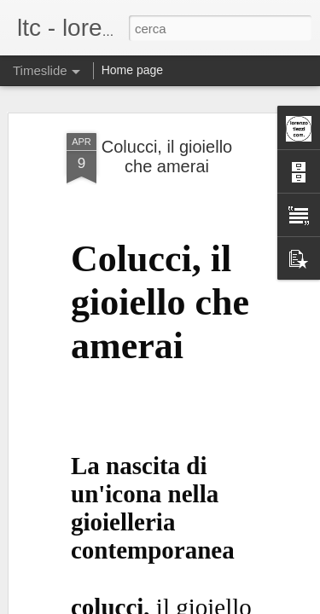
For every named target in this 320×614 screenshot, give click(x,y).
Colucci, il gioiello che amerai (167, 126)
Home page (132, 70)
